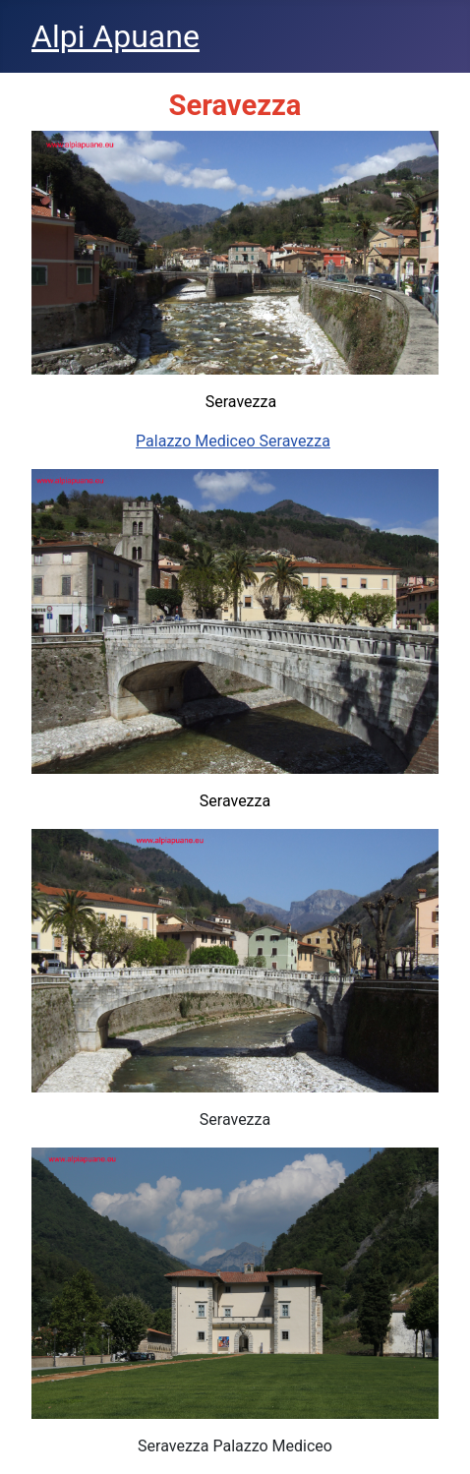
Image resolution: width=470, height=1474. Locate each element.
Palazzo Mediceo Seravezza (233, 441)
